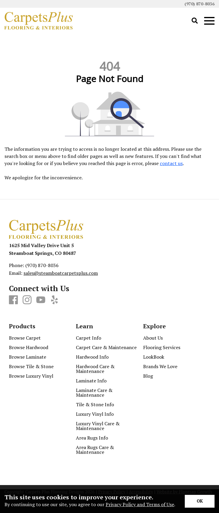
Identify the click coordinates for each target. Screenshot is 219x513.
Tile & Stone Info (95, 404)
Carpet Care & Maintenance (106, 347)
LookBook (153, 356)
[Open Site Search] (194, 21)
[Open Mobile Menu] (209, 21)
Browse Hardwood (28, 347)
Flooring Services (161, 347)
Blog (148, 376)
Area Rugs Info (92, 437)
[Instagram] (27, 300)
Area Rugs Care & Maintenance (95, 449)
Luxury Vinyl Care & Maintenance (98, 426)
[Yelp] (54, 300)
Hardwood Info (92, 356)
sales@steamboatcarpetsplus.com (61, 273)
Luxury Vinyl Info (95, 414)
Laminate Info (91, 380)
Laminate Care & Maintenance (94, 392)
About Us (153, 337)
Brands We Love (160, 366)
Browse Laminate (27, 356)
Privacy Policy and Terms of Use (140, 504)
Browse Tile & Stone (31, 366)
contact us (171, 163)
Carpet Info (88, 337)
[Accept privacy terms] (200, 501)
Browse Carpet (25, 337)
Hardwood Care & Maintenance (95, 369)
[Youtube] (40, 300)
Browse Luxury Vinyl (31, 376)
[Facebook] (13, 300)
